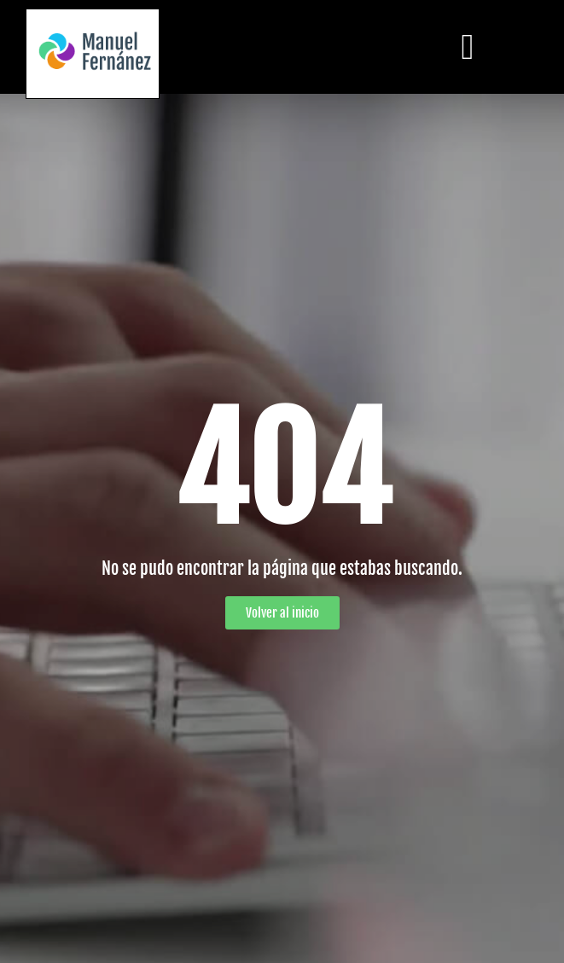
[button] (467, 46)
